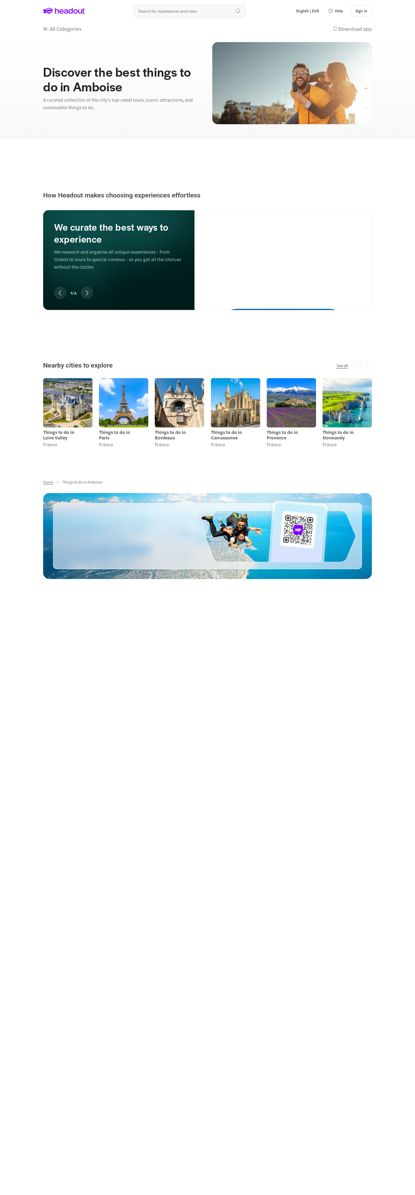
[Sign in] (361, 10)
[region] (207, 251)
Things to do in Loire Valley (58, 434)
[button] (336, 10)
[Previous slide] (60, 293)
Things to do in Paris (114, 434)
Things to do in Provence (282, 434)
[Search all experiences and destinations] (189, 11)
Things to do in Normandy (338, 434)
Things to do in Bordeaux (170, 434)
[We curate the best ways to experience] (283, 254)
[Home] (48, 482)
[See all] (342, 365)
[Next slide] (87, 293)
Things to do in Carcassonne (226, 434)
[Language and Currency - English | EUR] (308, 10)
